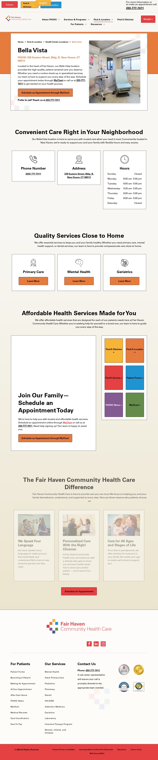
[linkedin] (96, 644)
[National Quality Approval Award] (139, 670)
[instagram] (103, 644)
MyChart (67, 422)
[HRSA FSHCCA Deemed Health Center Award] (139, 687)
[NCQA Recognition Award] (124, 687)
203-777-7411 (135, 8)
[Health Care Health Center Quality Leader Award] (124, 670)
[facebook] (89, 644)
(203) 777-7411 (33, 173)
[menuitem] (51, 19)
